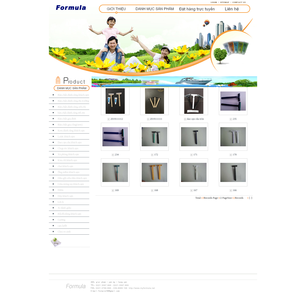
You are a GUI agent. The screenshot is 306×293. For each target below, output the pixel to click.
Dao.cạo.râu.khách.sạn (70, 142)
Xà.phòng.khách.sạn (68, 154)
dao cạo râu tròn (195, 118)
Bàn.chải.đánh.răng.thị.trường (73, 100)
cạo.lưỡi (62, 225)
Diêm (61, 190)
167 (195, 190)
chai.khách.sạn (65, 166)
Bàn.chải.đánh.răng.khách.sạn (73, 94)
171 (195, 154)
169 (117, 190)
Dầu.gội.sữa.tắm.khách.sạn (72, 178)
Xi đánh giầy (64, 207)
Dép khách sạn (65, 195)
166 (235, 190)
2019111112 (116, 118)
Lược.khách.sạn (66, 136)
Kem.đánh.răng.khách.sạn (71, 130)
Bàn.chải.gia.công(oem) (70, 124)
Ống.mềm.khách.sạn (68, 172)
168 (156, 190)
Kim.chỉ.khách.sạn (67, 160)
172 (156, 154)
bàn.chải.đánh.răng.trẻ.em (71, 112)
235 (235, 118)
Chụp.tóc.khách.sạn (68, 148)
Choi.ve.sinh (64, 231)
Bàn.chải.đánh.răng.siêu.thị (72, 106)
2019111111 (156, 118)
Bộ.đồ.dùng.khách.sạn (69, 213)
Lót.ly (61, 201)
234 (117, 154)
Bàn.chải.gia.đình (67, 118)
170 (235, 154)
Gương (61, 219)
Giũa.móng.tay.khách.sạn (71, 184)
